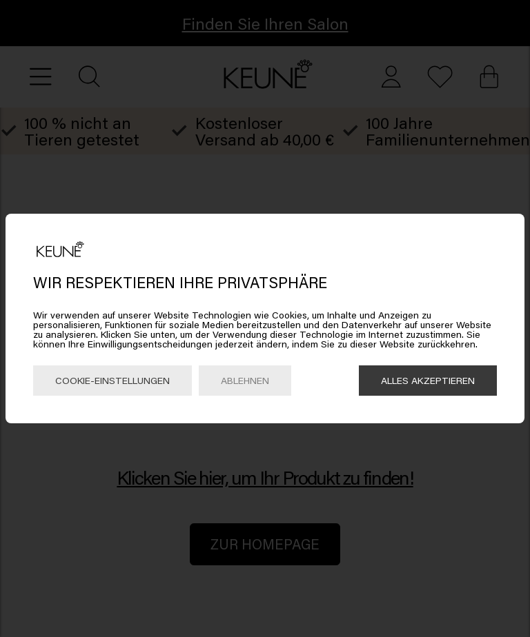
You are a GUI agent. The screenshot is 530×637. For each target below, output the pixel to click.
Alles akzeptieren (428, 380)
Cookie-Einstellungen (112, 380)
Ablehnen (245, 380)
